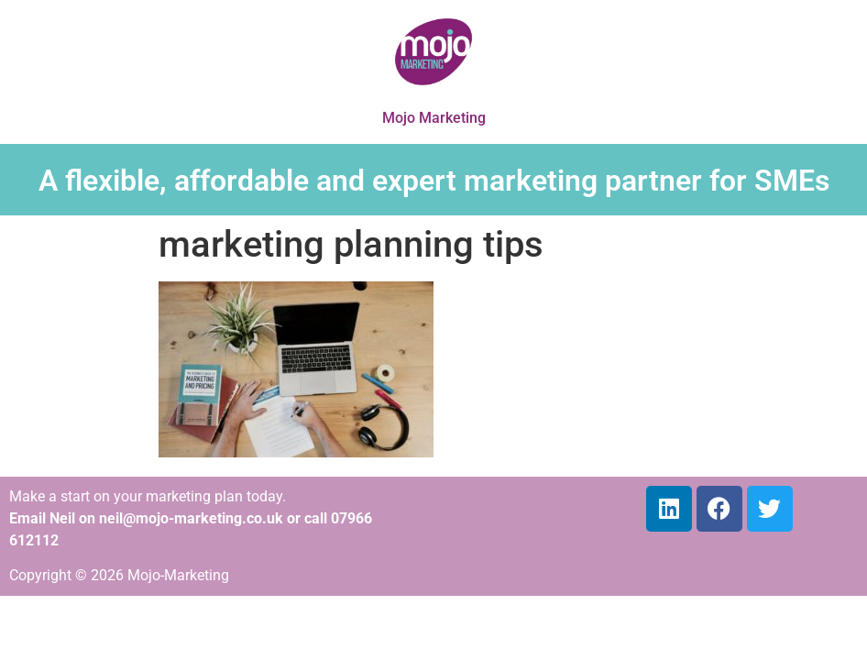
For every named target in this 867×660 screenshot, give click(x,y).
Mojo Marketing (434, 117)
